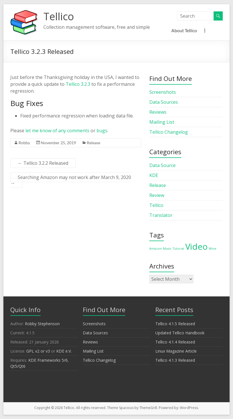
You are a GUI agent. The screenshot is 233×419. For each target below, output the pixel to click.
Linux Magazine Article (176, 351)
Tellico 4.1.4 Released (175, 342)
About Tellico (184, 30)
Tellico (58, 16)
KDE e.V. (64, 351)
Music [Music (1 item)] (167, 249)
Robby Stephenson (42, 323)
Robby (24, 142)
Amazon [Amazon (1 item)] (155, 249)
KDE (153, 175)
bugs (102, 130)
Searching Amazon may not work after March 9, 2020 (70, 180)
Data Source (162, 165)
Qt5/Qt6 (17, 366)
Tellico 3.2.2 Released (43, 163)
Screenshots (162, 92)
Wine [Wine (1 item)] (212, 249)
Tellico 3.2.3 (78, 84)
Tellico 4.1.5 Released (175, 323)
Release (93, 142)
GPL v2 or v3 (38, 351)
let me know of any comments (57, 130)
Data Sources (163, 102)
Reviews (157, 112)
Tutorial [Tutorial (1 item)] (178, 249)
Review (156, 195)
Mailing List (161, 122)
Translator (160, 215)
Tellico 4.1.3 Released (175, 360)
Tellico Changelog (168, 132)
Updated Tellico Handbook (179, 332)
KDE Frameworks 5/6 (48, 360)
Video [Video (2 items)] (196, 246)
